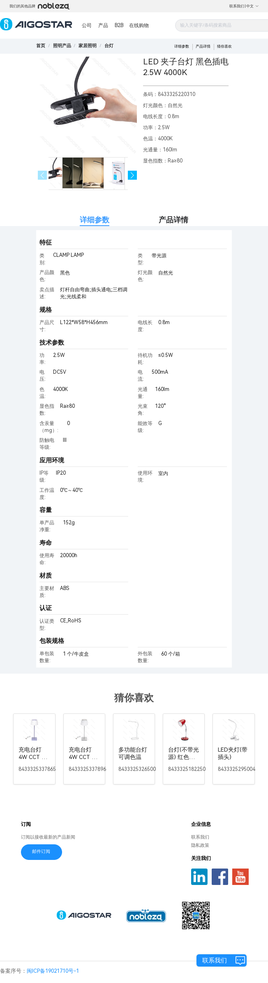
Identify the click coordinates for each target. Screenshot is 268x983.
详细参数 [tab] (94, 219)
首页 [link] (40, 45)
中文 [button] (252, 6)
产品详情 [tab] (173, 219)
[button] (132, 175)
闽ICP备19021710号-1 (53, 971)
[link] (62, 45)
